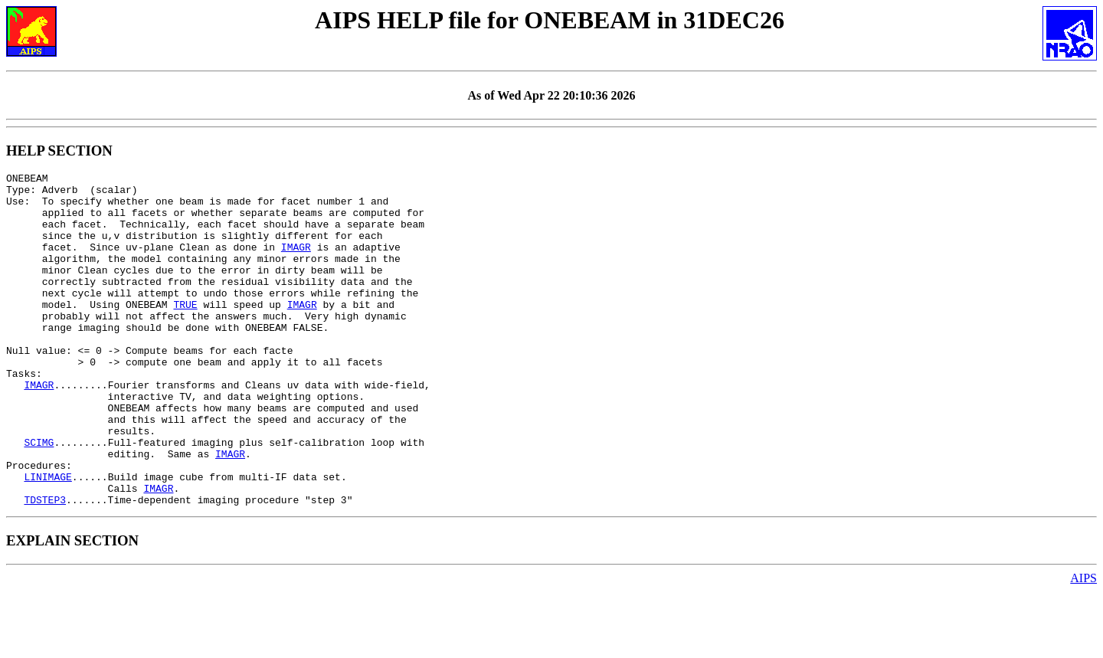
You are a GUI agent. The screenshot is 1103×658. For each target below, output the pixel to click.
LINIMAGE (47, 538)
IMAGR (296, 263)
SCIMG (39, 497)
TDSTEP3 (45, 566)
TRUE (185, 332)
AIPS (1083, 644)
